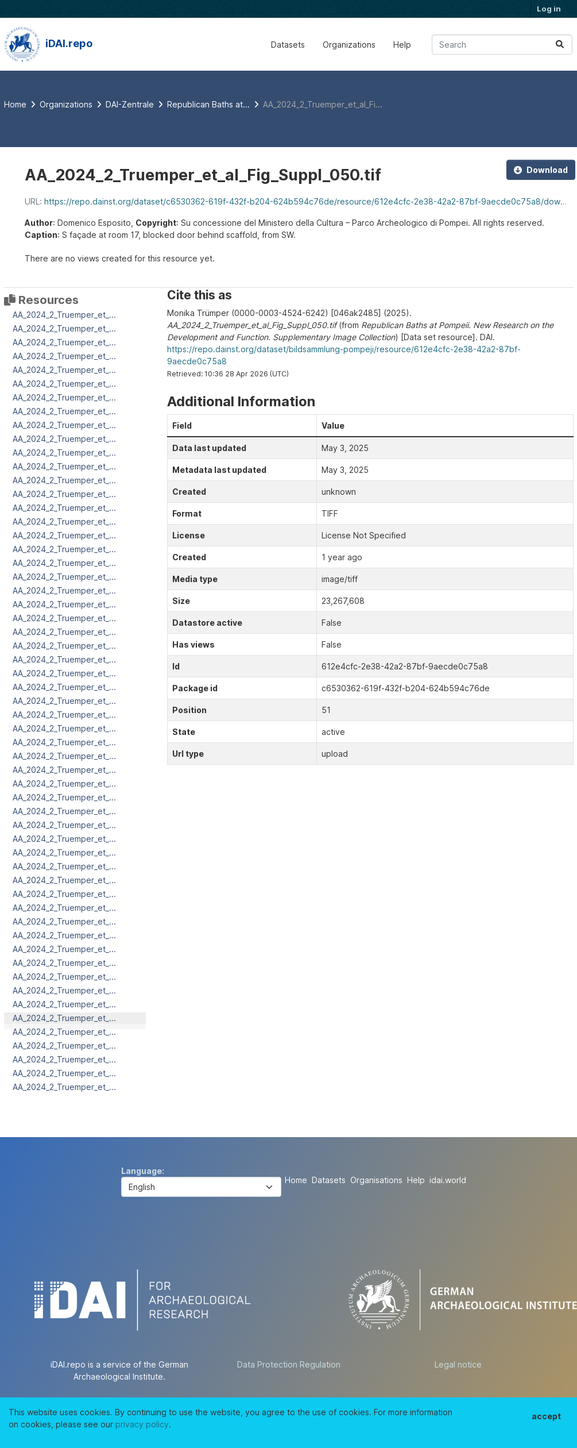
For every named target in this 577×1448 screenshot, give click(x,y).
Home (296, 1180)
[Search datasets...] (502, 44)
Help (402, 44)
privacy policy (142, 1424)
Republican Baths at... (208, 104)
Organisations (376, 1180)
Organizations (349, 44)
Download (541, 170)
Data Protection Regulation (288, 1364)
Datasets (288, 44)
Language (141, 1171)
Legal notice (458, 1364)
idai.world (447, 1180)
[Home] (15, 104)
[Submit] (559, 44)
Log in (549, 8)
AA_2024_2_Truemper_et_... (64, 314)
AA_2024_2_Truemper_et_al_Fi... (322, 104)
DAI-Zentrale (130, 104)
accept (546, 1416)
